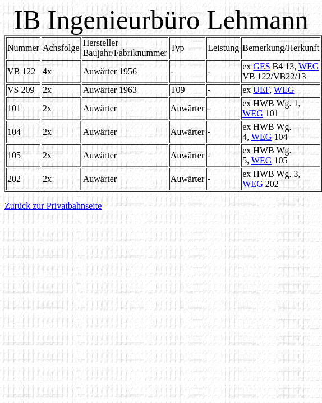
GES (261, 66)
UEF (261, 90)
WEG (308, 66)
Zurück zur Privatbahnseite (53, 205)
